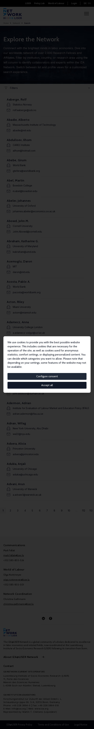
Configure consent (47, 376)
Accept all (47, 385)
